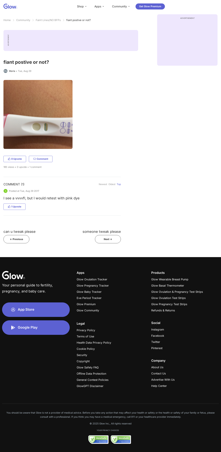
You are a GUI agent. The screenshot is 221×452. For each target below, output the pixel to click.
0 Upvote (15, 158)
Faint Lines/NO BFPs (48, 20)
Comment (40, 158)
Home (7, 20)
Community (23, 20)
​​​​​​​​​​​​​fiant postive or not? (78, 20)
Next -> (108, 239)
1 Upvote (14, 206)
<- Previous (16, 239)
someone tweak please (102, 231)
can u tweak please (19, 231)
